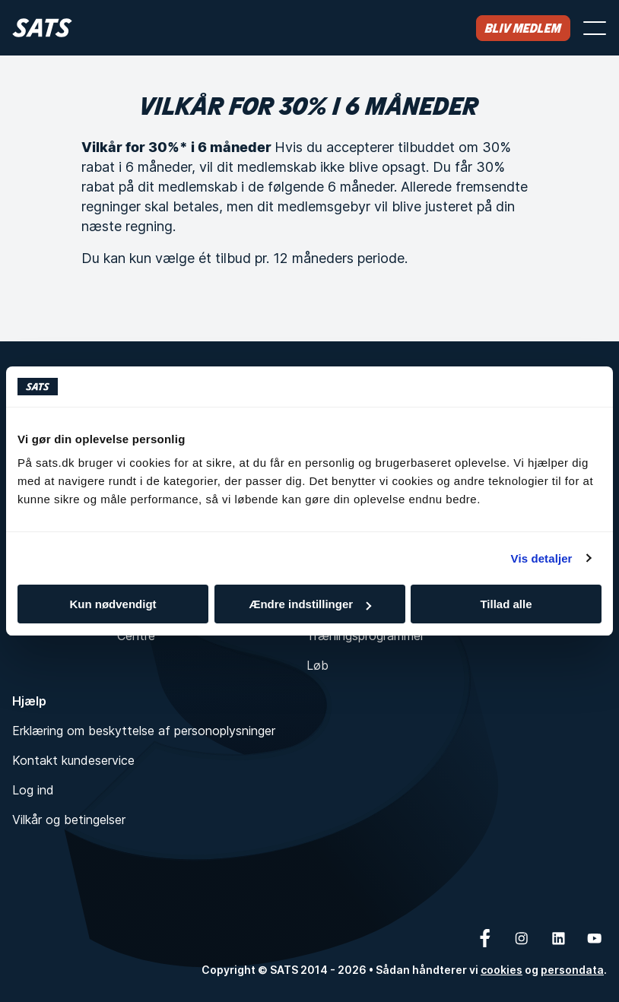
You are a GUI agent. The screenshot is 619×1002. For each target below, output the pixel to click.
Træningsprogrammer (365, 635)
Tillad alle (506, 604)
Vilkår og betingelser (68, 819)
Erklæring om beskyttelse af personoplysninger (143, 730)
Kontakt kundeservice (73, 760)
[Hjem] (42, 27)
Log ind (33, 789)
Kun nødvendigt (112, 604)
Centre (136, 635)
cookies (501, 969)
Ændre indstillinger (310, 604)
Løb (317, 665)
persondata (572, 969)
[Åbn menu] (594, 28)
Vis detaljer (542, 558)
